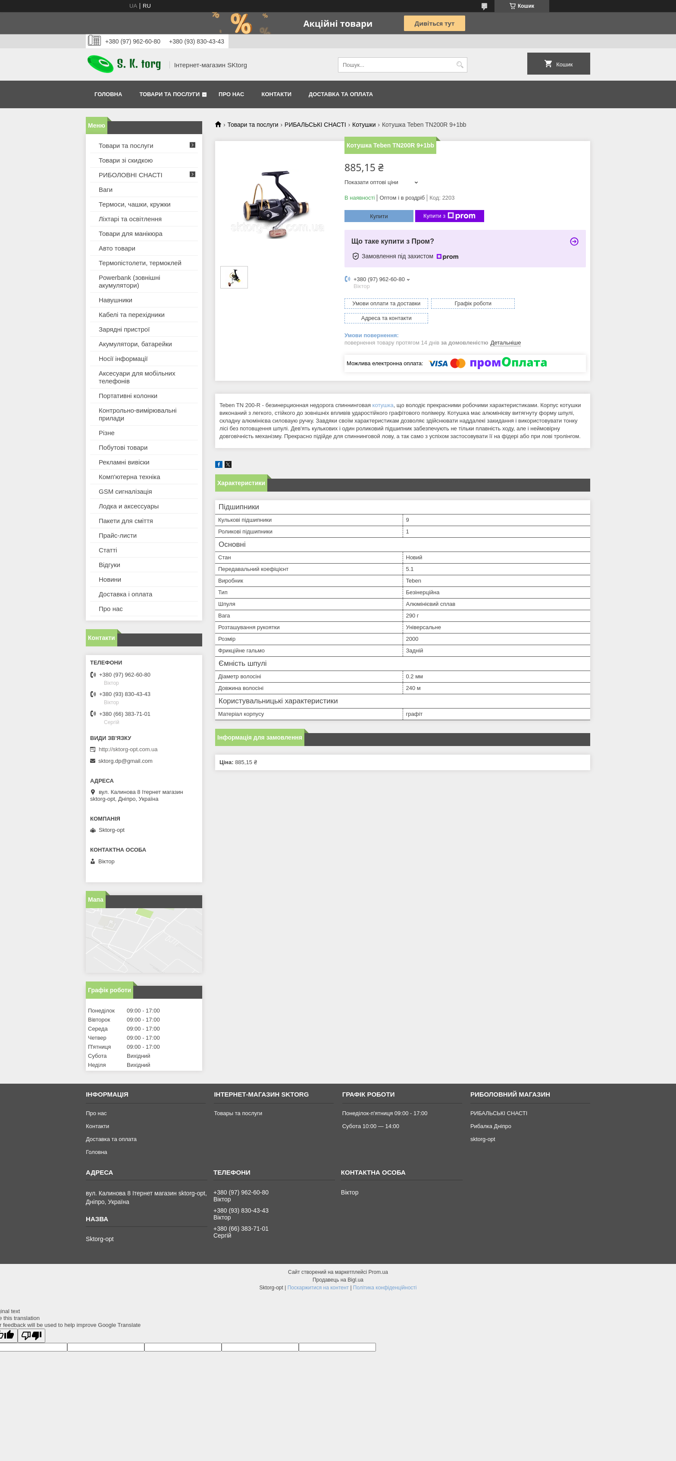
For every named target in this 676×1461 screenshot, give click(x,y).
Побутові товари (123, 447)
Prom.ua (378, 1272)
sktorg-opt (482, 1139)
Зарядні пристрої (124, 329)
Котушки (364, 124)
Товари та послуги (169, 94)
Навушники (115, 300)
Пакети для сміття (126, 520)
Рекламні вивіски (124, 462)
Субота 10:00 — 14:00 (370, 1126)
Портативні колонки (128, 395)
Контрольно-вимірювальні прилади (138, 414)
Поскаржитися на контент (318, 1288)
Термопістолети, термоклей (140, 262)
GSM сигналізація (125, 491)
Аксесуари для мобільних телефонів (137, 377)
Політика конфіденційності (385, 1288)
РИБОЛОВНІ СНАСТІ (131, 175)
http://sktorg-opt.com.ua (128, 749)
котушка (383, 390)
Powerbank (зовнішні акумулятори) (129, 281)
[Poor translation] (31, 1336)
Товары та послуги (238, 1113)
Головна (108, 94)
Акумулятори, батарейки (135, 344)
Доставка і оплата (125, 594)
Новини (110, 579)
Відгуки (109, 564)
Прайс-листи (118, 535)
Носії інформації (123, 358)
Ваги (106, 189)
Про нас (231, 94)
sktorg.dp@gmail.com (125, 761)
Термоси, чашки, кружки (135, 204)
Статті (108, 550)
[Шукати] (459, 64)
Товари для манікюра (131, 233)
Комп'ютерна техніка (129, 476)
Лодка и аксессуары (129, 506)
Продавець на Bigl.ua (338, 1280)
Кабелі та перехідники (132, 314)
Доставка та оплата (341, 94)
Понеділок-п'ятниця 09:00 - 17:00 (385, 1113)
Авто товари (117, 248)
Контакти (277, 94)
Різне (107, 432)
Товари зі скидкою (126, 160)
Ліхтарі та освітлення (130, 219)
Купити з (449, 216)
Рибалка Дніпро (490, 1126)
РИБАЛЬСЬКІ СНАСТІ (315, 124)
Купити (379, 216)
